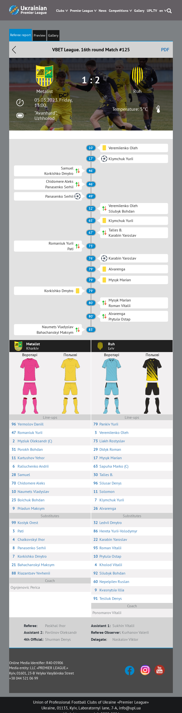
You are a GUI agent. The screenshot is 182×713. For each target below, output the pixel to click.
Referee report (20, 35)
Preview (39, 35)
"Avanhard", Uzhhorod (45, 115)
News (102, 11)
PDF (165, 49)
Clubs (60, 11)
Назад (14, 50)
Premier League (81, 11)
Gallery (139, 11)
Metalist (44, 91)
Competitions (118, 11)
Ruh (137, 91)
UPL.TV (152, 11)
